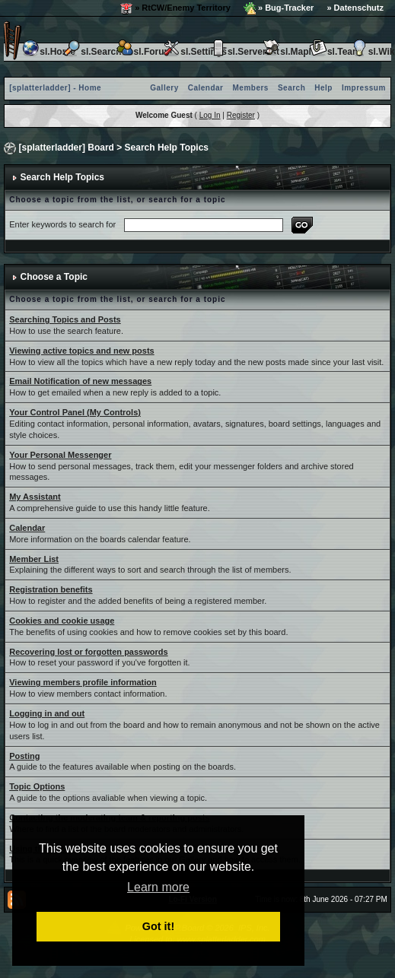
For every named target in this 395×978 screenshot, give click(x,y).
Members (251, 88)
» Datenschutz (355, 7)
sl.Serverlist (244, 51)
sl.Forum (144, 51)
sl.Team (335, 51)
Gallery (164, 88)
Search (291, 88)
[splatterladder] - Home (55, 88)
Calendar (206, 88)
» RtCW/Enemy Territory (175, 8)
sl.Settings (194, 51)
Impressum (364, 88)
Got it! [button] (158, 926)
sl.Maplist (292, 51)
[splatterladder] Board (66, 147)
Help (323, 88)
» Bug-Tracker (279, 8)
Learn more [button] (158, 887)
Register (241, 115)
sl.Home (48, 51)
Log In (210, 115)
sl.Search (91, 51)
